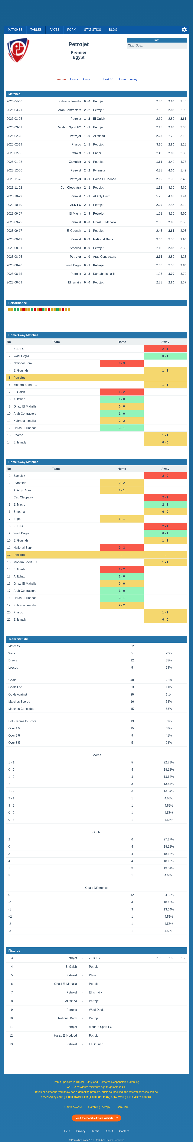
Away (86, 79)
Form (71, 29)
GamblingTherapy (99, 1106)
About (109, 1131)
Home (74, 79)
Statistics (92, 29)
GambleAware (73, 1106)
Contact (124, 1131)
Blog (113, 29)
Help (67, 1131)
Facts (54, 29)
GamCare (123, 1106)
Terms (95, 1131)
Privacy (80, 1131)
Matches (15, 29)
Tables (36, 29)
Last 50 (108, 79)
